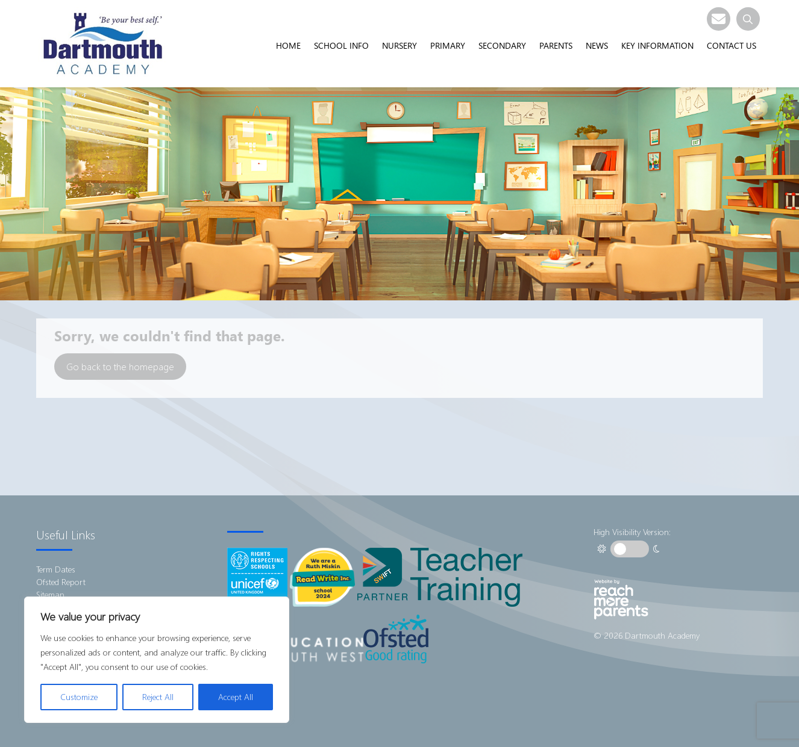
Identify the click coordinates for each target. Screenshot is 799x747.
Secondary (502, 45)
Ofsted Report (61, 581)
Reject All (158, 696)
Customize (79, 696)
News (597, 45)
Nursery (399, 45)
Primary (447, 45)
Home (288, 45)
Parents (555, 45)
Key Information (657, 45)
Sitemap (50, 594)
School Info (341, 45)
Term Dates (55, 569)
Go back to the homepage (120, 366)
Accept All (235, 696)
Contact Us (731, 45)
